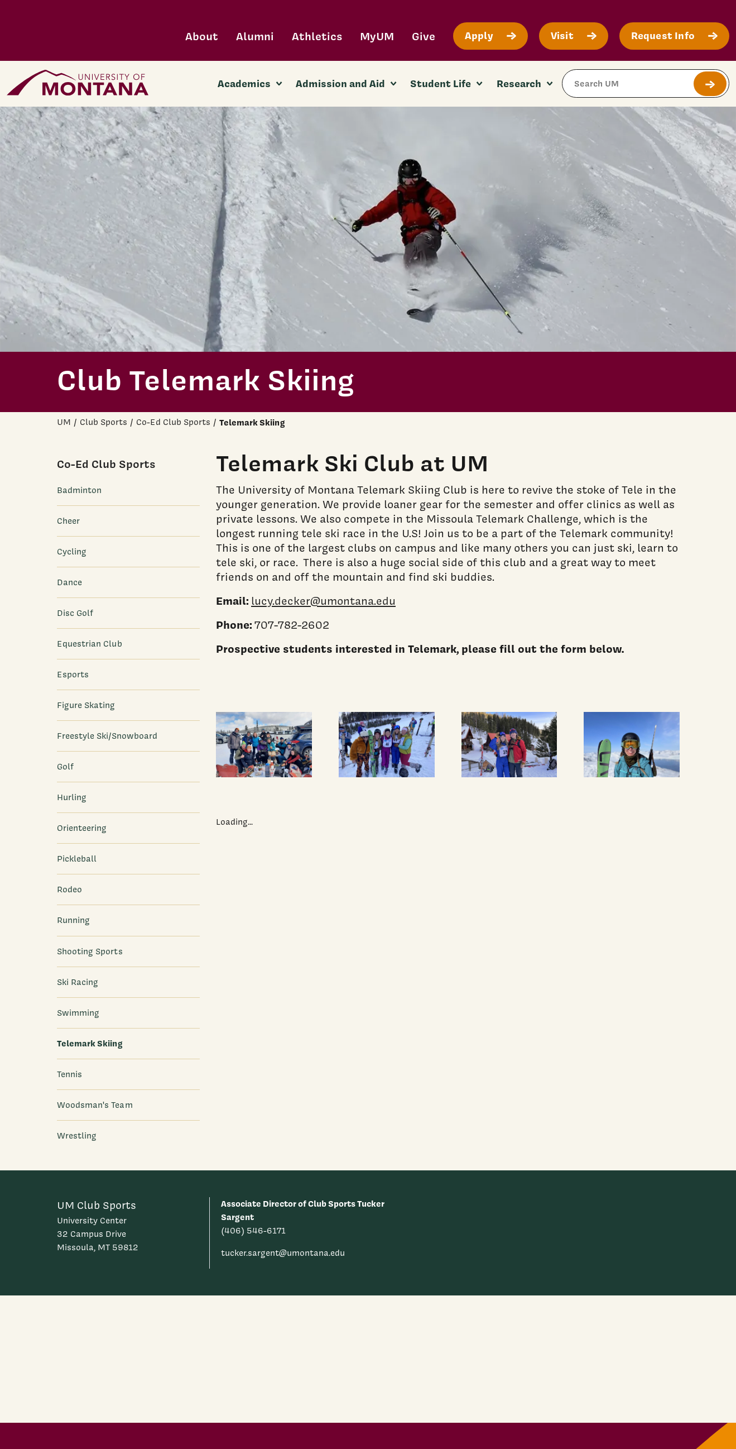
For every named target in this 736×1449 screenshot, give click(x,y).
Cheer (68, 521)
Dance (69, 582)
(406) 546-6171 (253, 1230)
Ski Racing (78, 982)
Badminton (79, 490)
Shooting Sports (90, 951)
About (201, 36)
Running (73, 920)
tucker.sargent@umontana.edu (283, 1253)
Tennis (69, 1074)
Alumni (255, 36)
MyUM (377, 36)
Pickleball (77, 858)
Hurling (72, 797)
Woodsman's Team (95, 1105)
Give (423, 36)
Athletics (317, 36)
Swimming (78, 1012)
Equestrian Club (89, 643)
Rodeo (69, 889)
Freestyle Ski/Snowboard (107, 736)
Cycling (72, 551)
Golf (65, 766)
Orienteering (82, 828)
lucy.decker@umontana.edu (323, 600)
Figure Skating (86, 705)
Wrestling (77, 1135)
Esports (73, 674)
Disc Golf (75, 613)
